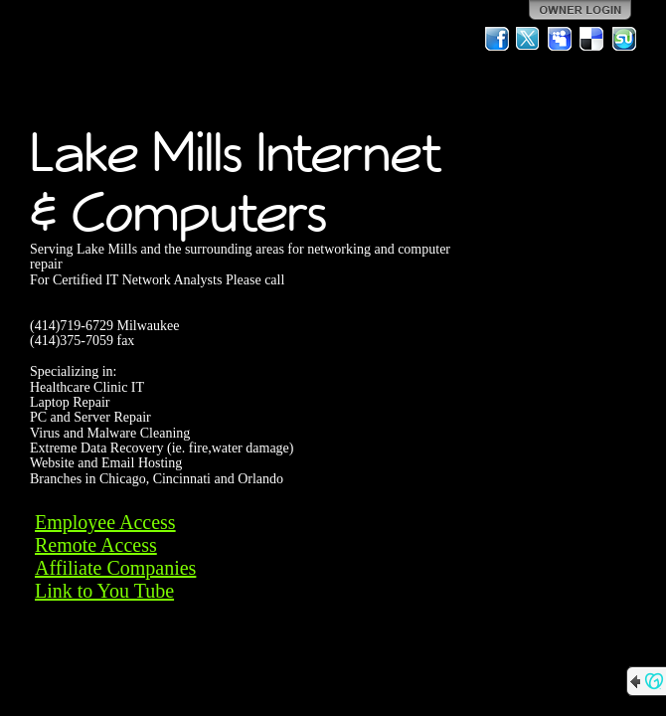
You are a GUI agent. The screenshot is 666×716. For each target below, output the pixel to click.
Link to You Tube (104, 591)
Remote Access (96, 545)
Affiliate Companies (115, 568)
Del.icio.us (592, 39)
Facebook (497, 39)
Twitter (529, 39)
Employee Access (105, 522)
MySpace (561, 39)
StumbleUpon (624, 39)
